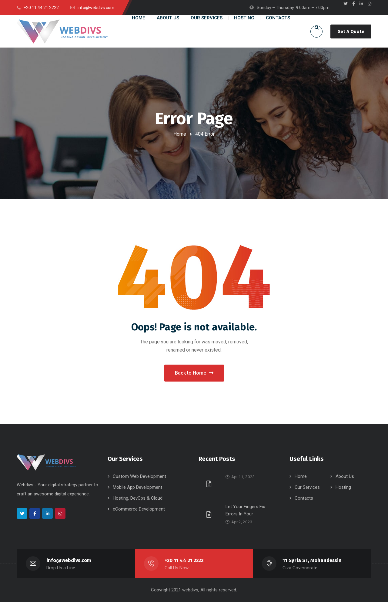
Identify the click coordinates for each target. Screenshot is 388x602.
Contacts (304, 498)
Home (179, 134)
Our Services (307, 487)
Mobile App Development (137, 487)
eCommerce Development (139, 509)
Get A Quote (350, 31)
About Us (345, 476)
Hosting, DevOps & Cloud (137, 498)
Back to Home (194, 373)
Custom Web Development (139, 476)
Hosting (343, 487)
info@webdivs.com (68, 560)
